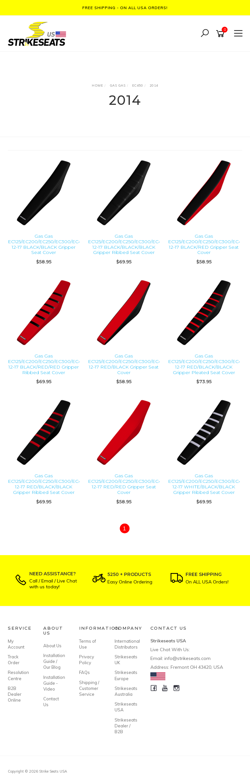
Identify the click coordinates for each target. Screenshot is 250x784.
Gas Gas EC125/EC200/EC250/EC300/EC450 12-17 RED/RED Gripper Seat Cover (127, 484)
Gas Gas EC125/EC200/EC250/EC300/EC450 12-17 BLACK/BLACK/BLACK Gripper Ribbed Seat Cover (127, 244)
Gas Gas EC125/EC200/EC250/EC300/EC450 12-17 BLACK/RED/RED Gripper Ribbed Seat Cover (47, 364)
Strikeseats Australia (125, 691)
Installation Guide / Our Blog (53, 661)
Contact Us (51, 701)
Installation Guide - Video (53, 683)
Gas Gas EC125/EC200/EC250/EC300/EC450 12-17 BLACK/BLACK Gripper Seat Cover (47, 244)
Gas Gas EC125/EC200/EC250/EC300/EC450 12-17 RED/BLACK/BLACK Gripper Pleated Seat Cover (207, 364)
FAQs (84, 672)
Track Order (14, 659)
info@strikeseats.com (187, 658)
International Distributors (125, 644)
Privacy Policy (86, 659)
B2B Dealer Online (14, 694)
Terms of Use (87, 644)
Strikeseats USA (125, 706)
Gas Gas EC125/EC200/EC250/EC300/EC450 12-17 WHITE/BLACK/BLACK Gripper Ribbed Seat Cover (207, 484)
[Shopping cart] (221, 34)
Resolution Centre (18, 675)
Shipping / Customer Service (89, 688)
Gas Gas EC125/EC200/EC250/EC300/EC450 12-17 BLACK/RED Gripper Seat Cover (207, 244)
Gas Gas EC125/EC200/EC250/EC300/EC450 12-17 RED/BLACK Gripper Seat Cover (127, 364)
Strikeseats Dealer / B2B (125, 725)
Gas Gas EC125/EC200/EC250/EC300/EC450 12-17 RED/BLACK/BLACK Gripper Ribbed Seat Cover (47, 484)
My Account (16, 644)
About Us (52, 645)
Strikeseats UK (125, 659)
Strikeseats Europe (125, 675)
